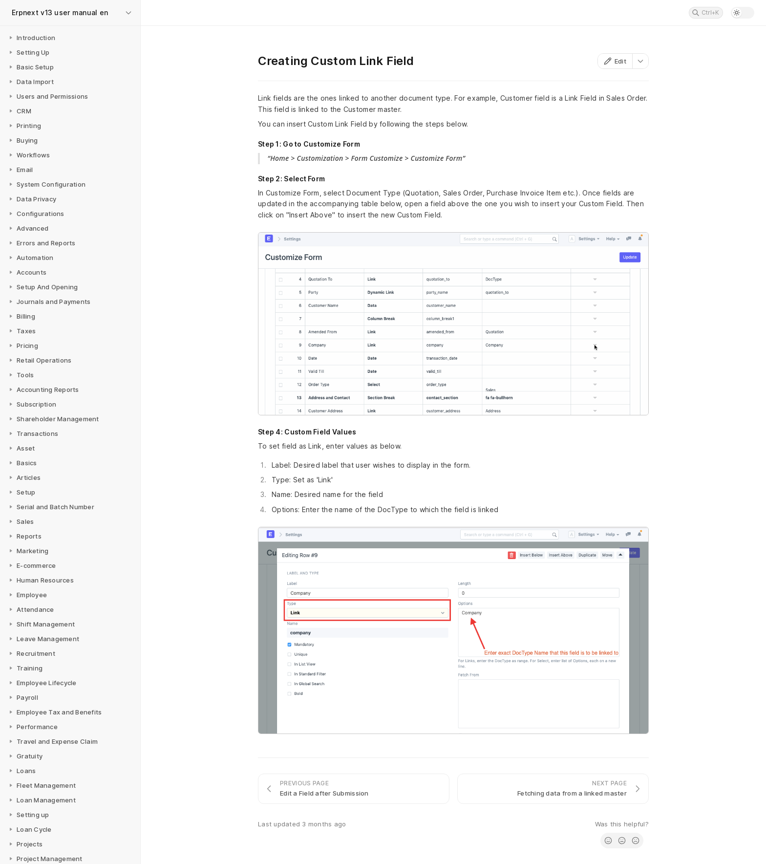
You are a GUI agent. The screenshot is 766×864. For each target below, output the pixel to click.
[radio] (608, 840)
